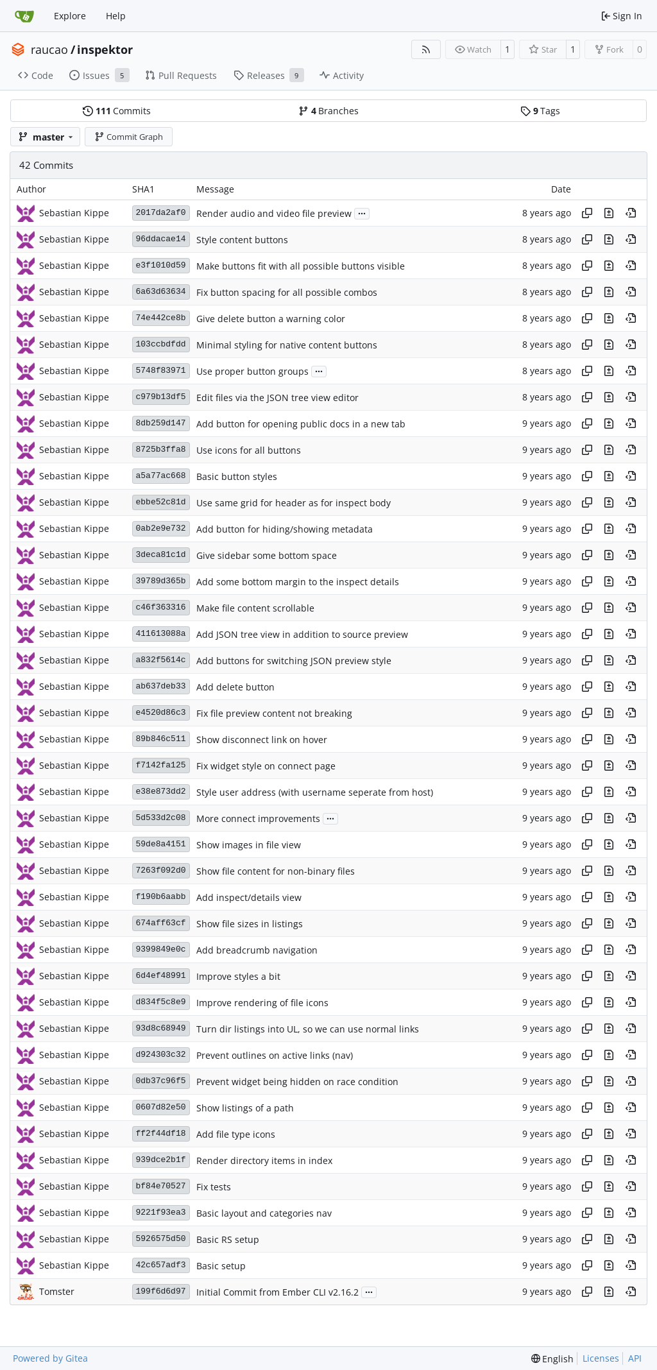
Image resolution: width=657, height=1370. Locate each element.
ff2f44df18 (161, 1133)
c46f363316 (161, 607)
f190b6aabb (161, 897)
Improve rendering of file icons (262, 1003)
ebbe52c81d (161, 502)
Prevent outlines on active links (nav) (274, 1055)
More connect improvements (258, 818)
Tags (540, 111)
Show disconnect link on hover (261, 739)
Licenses (601, 1358)
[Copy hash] (587, 213)
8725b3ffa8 (161, 449)
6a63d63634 (161, 291)
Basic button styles (236, 476)
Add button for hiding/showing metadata (284, 529)
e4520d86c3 (161, 712)
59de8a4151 (161, 844)
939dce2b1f (161, 1160)
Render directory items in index (264, 1160)
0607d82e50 (161, 1107)
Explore (70, 16)
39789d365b (161, 581)
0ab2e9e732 (161, 528)
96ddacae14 (161, 239)
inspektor (105, 49)
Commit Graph (129, 136)
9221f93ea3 (161, 1212)
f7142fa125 (161, 765)
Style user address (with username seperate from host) (314, 792)
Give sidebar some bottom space (266, 555)
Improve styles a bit (238, 976)
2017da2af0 (161, 213)
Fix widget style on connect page (266, 766)
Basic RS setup (227, 1239)
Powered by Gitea (50, 1358)
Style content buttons (242, 240)
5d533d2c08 (161, 818)
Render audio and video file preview (274, 213)
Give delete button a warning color (270, 319)
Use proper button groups (252, 371)
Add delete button (235, 687)
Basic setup (221, 1266)
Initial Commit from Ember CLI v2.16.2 (277, 1292)
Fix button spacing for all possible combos (286, 292)
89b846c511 (161, 739)
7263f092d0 (161, 870)
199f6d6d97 (161, 1291)
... (362, 212)
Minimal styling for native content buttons (286, 345)
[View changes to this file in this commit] (609, 213)
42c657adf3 (161, 1265)
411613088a (161, 633)
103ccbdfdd (161, 344)
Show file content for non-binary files (275, 871)
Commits (117, 111)
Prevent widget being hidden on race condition (297, 1081)
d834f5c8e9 (161, 1002)
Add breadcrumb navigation (257, 950)
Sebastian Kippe (74, 213)
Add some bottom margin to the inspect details (297, 582)
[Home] (24, 16)
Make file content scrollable (255, 608)
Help (116, 16)
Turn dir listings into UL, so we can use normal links (307, 1029)
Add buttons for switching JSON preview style (293, 661)
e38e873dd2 (161, 791)
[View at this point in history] (630, 213)
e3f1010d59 (161, 265)
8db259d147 (161, 423)
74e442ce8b (161, 318)
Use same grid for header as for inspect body (293, 503)
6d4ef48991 (161, 975)
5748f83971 (161, 370)
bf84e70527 (161, 1186)
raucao (49, 49)
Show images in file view (248, 845)
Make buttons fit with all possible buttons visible (300, 266)
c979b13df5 (161, 397)
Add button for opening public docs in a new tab (300, 424)
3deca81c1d (161, 555)
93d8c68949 (161, 1028)
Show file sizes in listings (249, 924)
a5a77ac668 (161, 476)
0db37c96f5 (161, 1081)
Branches (328, 111)
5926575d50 (161, 1239)
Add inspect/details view (249, 897)
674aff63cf (161, 923)
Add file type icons (235, 1134)
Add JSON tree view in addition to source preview (302, 634)
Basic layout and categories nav (264, 1213)
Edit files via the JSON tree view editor (277, 397)
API (635, 1358)
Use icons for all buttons (248, 450)
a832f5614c (161, 660)
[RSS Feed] (426, 49)
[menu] (552, 1359)
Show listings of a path (245, 1108)
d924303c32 (161, 1054)
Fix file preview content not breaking (274, 713)
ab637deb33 (161, 686)
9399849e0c (161, 949)
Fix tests (213, 1187)
